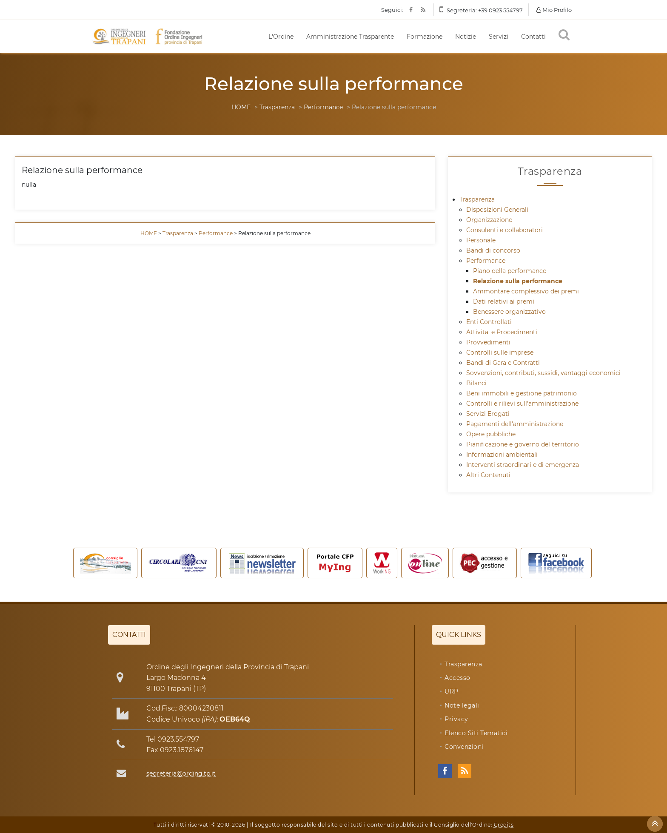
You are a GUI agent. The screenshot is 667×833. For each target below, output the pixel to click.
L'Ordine (281, 36)
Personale (481, 240)
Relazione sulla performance (517, 281)
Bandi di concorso (493, 250)
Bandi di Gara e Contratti (503, 363)
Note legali (462, 705)
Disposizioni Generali (497, 209)
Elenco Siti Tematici (476, 733)
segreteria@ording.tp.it (181, 773)
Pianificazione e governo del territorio (522, 444)
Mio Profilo (554, 9)
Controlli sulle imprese (499, 352)
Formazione (424, 36)
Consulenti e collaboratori (504, 230)
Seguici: (392, 9)
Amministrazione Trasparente (350, 36)
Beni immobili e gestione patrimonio (521, 393)
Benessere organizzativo (509, 312)
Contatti (533, 36)
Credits (504, 825)
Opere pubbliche (491, 434)
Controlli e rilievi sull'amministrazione (522, 403)
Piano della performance (509, 271)
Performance (323, 107)
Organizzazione (489, 220)
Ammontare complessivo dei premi (526, 291)
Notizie (465, 36)
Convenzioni (464, 747)
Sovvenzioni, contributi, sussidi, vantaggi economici (543, 373)
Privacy (456, 719)
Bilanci (476, 383)
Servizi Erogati (488, 414)
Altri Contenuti (488, 475)
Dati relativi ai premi (503, 301)
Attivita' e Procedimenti (501, 332)
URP (452, 691)
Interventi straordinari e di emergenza (522, 465)
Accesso (457, 678)
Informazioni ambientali (502, 454)
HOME (241, 107)
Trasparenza (277, 107)
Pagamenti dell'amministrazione (514, 424)
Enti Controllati (489, 322)
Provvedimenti (488, 342)
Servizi (498, 36)
